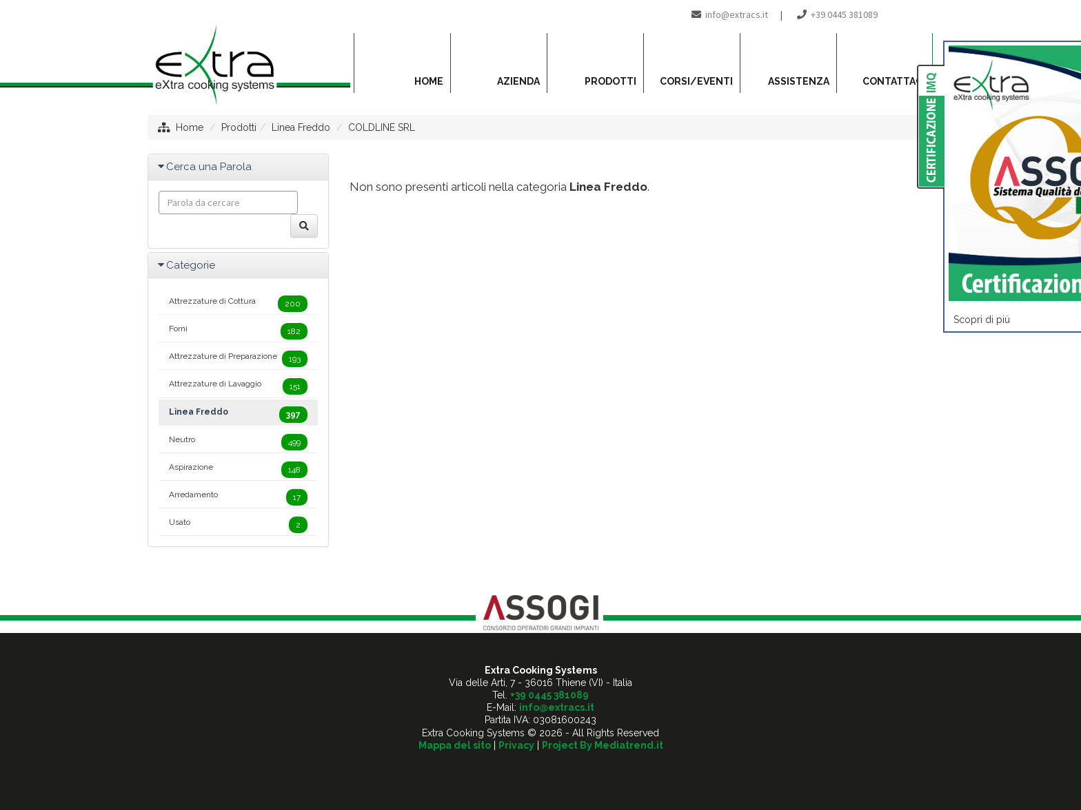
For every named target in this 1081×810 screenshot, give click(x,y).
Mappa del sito (454, 745)
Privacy (516, 745)
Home (189, 127)
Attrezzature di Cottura (238, 303)
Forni (238, 331)
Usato (238, 525)
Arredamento (238, 497)
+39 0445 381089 (844, 14)
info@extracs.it (736, 14)
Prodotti (238, 127)
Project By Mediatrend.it (602, 745)
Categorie (190, 265)
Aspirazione (238, 469)
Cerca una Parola (209, 166)
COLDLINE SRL (381, 127)
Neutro (238, 442)
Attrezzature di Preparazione (238, 359)
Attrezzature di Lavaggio (238, 386)
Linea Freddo (301, 127)
